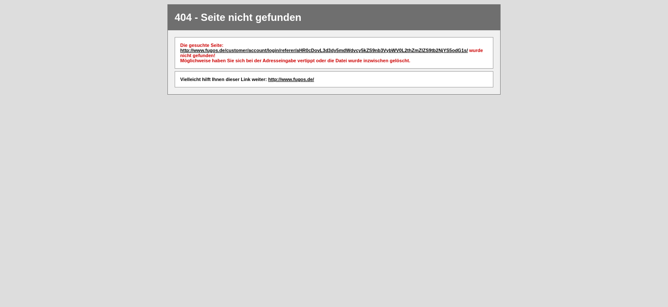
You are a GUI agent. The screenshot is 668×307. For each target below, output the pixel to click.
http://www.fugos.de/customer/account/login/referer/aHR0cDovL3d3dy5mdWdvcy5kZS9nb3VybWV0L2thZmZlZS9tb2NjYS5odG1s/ (324, 50)
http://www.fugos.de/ (291, 79)
